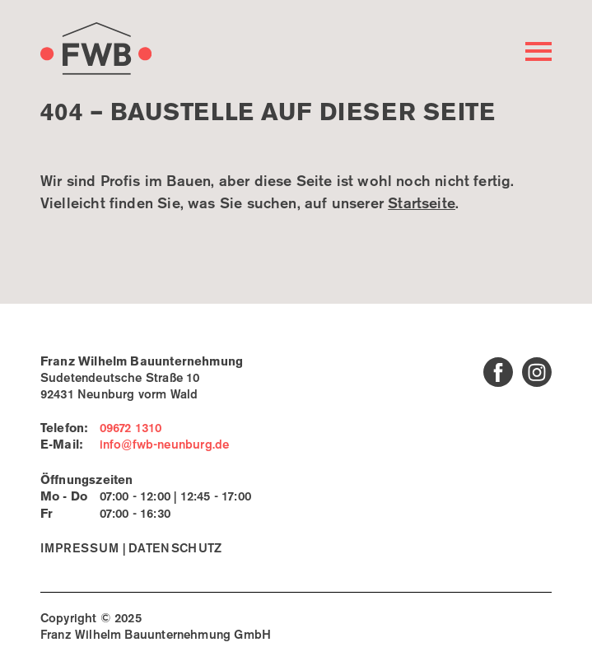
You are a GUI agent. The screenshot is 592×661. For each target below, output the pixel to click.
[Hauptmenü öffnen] (538, 51)
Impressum (79, 548)
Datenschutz (174, 548)
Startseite (421, 204)
